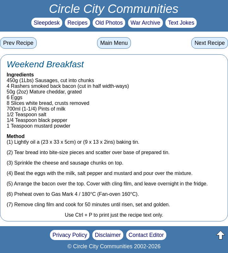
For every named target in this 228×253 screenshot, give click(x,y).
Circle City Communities (114, 8)
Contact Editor (146, 235)
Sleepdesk (47, 23)
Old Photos (109, 23)
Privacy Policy (69, 235)
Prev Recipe (18, 43)
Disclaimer (108, 235)
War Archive (145, 23)
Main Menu (114, 43)
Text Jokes (181, 23)
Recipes (77, 23)
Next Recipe (209, 43)
